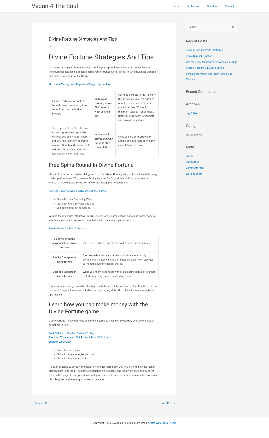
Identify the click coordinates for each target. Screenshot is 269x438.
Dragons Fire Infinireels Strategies (205, 50)
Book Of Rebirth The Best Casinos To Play (72, 333)
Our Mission (197, 6)
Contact (230, 6)
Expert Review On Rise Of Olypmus (68, 228)
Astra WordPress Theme (163, 422)
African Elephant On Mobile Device (205, 72)
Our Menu (215, 6)
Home (182, 6)
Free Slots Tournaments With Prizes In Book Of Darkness (81, 337)
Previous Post (41, 403)
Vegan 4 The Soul (55, 6)
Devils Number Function (199, 56)
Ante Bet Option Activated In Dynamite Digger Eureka (79, 191)
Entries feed (193, 166)
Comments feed (195, 171)
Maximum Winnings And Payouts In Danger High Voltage (81, 84)
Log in (189, 160)
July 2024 (191, 117)
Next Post (168, 403)
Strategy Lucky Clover (61, 341)
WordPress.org (194, 177)
